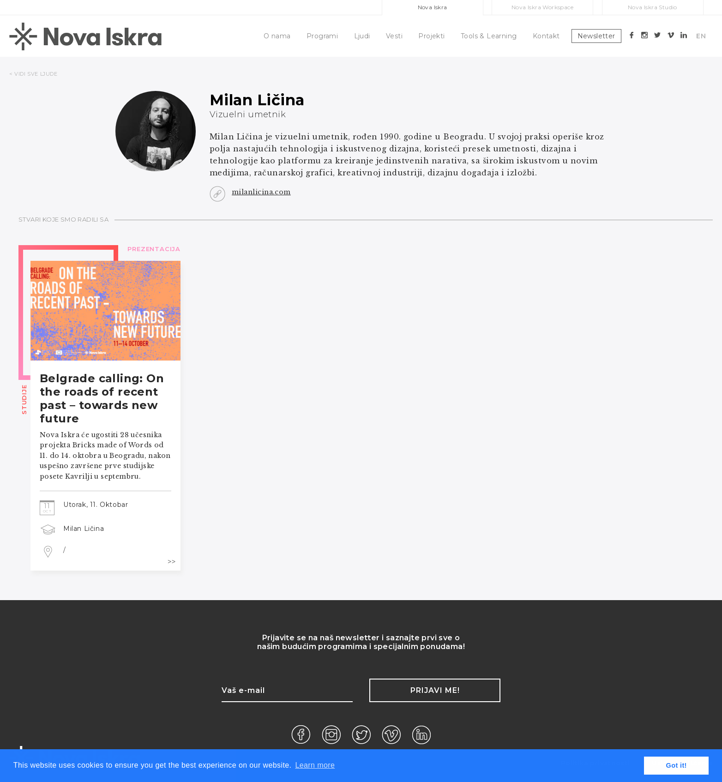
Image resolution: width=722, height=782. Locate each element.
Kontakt (546, 36)
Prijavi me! (435, 690)
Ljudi (362, 36)
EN (701, 36)
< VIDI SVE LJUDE (33, 74)
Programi (322, 36)
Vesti (394, 36)
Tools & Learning (489, 36)
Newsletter (596, 36)
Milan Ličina (83, 528)
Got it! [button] (676, 765)
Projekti (431, 36)
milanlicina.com (261, 192)
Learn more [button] (315, 765)
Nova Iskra (432, 7)
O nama (277, 36)
